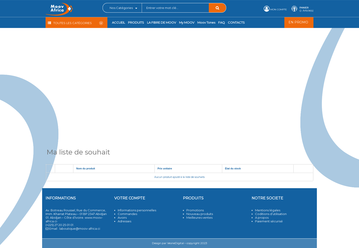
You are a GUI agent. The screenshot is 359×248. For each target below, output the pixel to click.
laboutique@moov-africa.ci (79, 228)
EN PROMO (298, 22)
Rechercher (217, 7)
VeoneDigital (175, 243)
